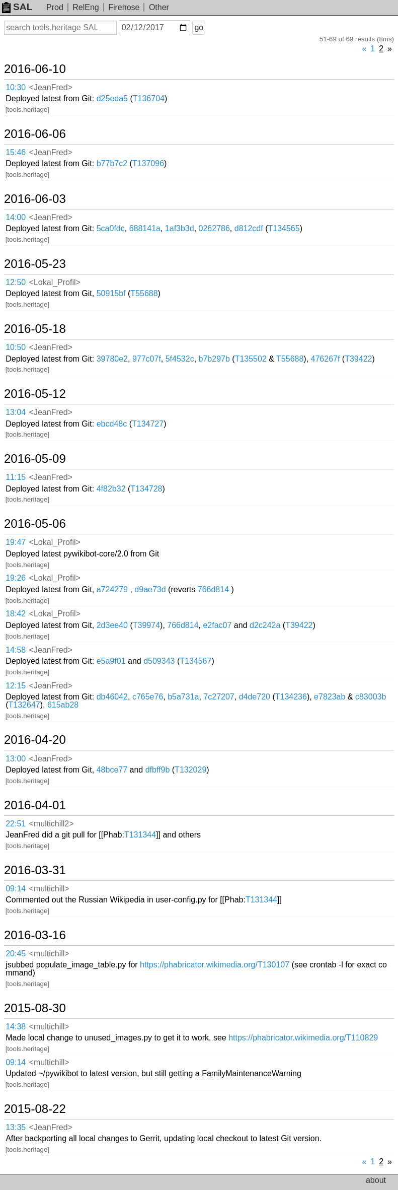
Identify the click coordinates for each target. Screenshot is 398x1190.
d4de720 (254, 696)
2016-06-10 (35, 69)
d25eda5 (112, 98)
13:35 (16, 1127)
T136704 (149, 98)
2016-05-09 (35, 459)
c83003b (370, 696)
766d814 (213, 589)
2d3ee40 (112, 625)
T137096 (148, 163)
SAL (17, 7)
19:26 (16, 578)
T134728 (146, 488)
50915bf (111, 293)
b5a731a (183, 696)
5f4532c (180, 359)
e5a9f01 (111, 661)
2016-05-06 (35, 524)
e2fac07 (217, 625)
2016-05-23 (35, 264)
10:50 (16, 347)
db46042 (112, 696)
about (376, 1180)
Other (159, 7)
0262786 (214, 228)
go (198, 27)
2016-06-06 (35, 134)
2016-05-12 (35, 394)
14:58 (16, 650)
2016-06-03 (35, 199)
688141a (145, 228)
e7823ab (329, 696)
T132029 (190, 769)
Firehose (123, 7)
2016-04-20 (35, 740)
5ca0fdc (111, 228)
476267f (325, 359)
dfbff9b (157, 769)
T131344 (140, 834)
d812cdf (248, 228)
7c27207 (218, 696)
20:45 (16, 953)
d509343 (159, 661)
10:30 (16, 87)
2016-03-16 (35, 935)
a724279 (112, 589)
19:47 (16, 542)
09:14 (16, 888)
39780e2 (112, 359)
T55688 (143, 293)
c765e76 (147, 696)
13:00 (16, 758)
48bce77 (112, 769)
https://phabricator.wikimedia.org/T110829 (303, 1037)
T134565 (283, 228)
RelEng (85, 7)
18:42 (16, 613)
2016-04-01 (35, 805)
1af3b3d (179, 228)
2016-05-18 (35, 329)
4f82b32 (111, 488)
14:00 (16, 217)
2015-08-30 (35, 1008)
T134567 (195, 661)
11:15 (16, 477)
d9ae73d (150, 589)
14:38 (16, 1026)
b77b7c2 (112, 163)
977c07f (146, 359)
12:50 (16, 282)
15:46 (16, 152)
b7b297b (214, 359)
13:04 (16, 412)
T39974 (146, 625)
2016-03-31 (35, 870)
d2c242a (265, 625)
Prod (54, 7)
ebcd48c (112, 423)
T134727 (148, 423)
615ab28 (62, 705)
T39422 (358, 359)
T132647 (24, 705)
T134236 (291, 696)
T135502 (251, 359)
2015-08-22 (35, 1109)
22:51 (16, 823)
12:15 (16, 685)
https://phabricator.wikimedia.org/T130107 (214, 964)
